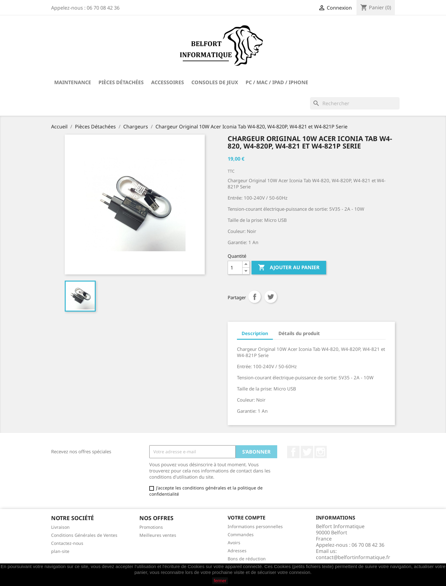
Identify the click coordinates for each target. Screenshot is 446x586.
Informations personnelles (255, 526)
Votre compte (246, 517)
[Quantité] (235, 267)
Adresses (237, 551)
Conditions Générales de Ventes (84, 535)
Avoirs (234, 542)
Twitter (307, 452)
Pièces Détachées (121, 82)
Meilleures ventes (157, 535)
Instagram (320, 452)
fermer (220, 580)
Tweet (271, 297)
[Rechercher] (355, 103)
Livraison (60, 527)
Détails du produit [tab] (299, 333)
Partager (254, 297)
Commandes (241, 534)
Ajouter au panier (289, 268)
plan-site (60, 551)
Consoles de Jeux (214, 82)
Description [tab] (255, 333)
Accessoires (167, 82)
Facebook (293, 452)
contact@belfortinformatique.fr (353, 557)
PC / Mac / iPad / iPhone (277, 82)
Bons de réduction (247, 559)
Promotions (151, 527)
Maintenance (72, 82)
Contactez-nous (67, 543)
